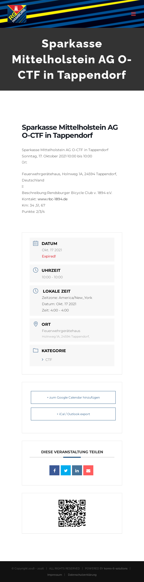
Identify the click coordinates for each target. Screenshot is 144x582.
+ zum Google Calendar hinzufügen (73, 397)
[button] (72, 171)
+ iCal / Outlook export (73, 414)
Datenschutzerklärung (82, 574)
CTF (47, 359)
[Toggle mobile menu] (133, 14)
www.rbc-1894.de (52, 199)
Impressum (54, 574)
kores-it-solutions (115, 568)
